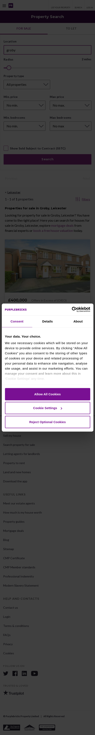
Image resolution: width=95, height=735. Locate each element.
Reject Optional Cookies (47, 422)
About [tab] (78, 321)
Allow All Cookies (47, 394)
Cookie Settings (47, 408)
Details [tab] (47, 321)
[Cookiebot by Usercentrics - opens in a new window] (71, 309)
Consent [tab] (17, 321)
